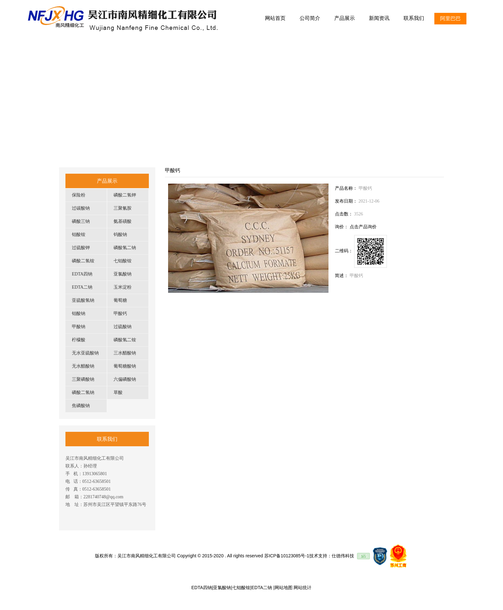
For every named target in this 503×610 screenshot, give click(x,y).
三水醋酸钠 (125, 353)
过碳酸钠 (81, 208)
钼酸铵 (78, 234)
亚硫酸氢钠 (83, 300)
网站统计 (302, 587)
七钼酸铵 (123, 260)
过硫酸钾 (81, 247)
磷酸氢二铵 (125, 339)
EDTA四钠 (82, 274)
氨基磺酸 (123, 221)
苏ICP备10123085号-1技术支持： (298, 555)
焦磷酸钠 (81, 405)
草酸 (118, 392)
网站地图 (284, 587)
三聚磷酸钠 (83, 379)
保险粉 (78, 195)
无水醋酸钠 (83, 366)
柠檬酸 (78, 339)
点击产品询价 (363, 226)
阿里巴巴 (450, 18)
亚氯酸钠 (123, 274)
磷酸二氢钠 (83, 392)
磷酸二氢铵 (83, 260)
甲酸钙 (120, 313)
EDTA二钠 (82, 287)
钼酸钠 (78, 313)
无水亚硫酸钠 (85, 353)
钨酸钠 (120, 234)
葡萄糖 (120, 300)
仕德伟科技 (343, 555)
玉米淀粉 (123, 287)
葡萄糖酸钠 (125, 366)
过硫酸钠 (123, 326)
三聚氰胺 (123, 208)
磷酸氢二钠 (125, 247)
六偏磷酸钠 (125, 379)
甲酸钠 (78, 326)
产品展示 (107, 181)
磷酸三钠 (81, 221)
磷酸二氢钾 (125, 195)
